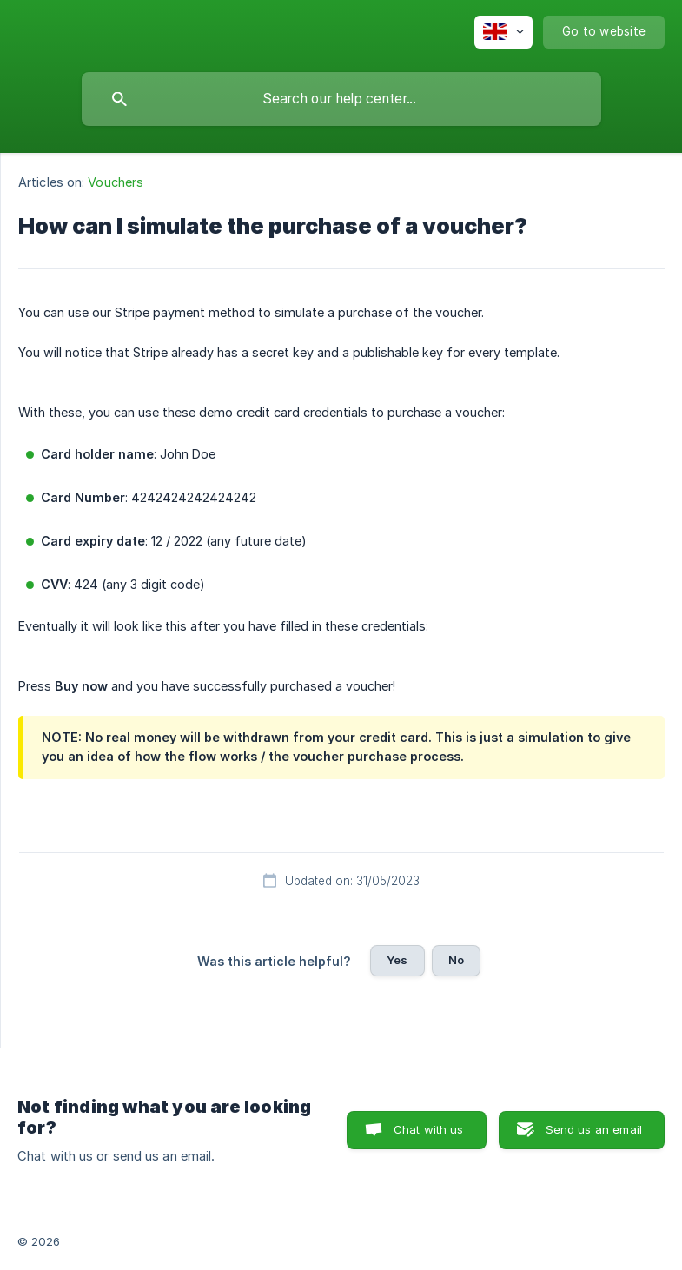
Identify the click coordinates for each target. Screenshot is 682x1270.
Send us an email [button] (594, 1129)
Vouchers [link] (115, 182)
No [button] (456, 960)
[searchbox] (341, 99)
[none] (503, 32)
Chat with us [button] (429, 1129)
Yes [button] (397, 960)
